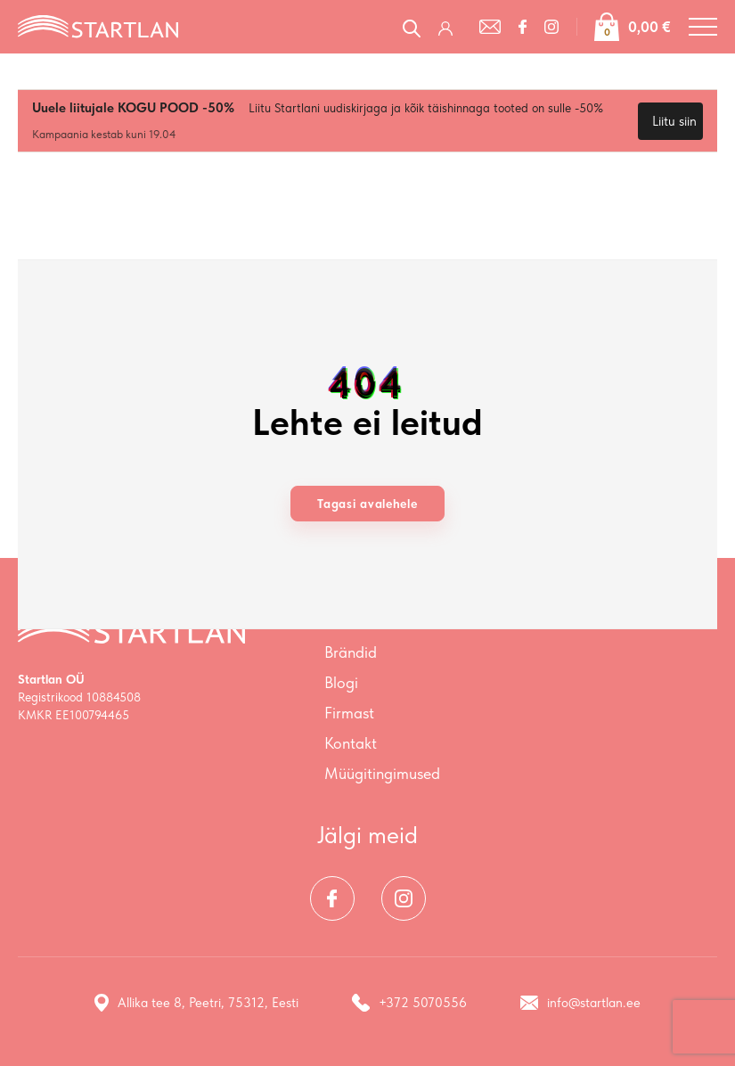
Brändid (350, 652)
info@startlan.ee (580, 1003)
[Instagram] (551, 27)
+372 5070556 (409, 1003)
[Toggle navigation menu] (703, 26)
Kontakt (350, 743)
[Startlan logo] (98, 25)
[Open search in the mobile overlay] (412, 26)
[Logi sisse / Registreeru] (449, 27)
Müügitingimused (382, 773)
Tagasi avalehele (367, 503)
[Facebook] (523, 27)
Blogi (341, 682)
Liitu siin (674, 121)
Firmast (349, 712)
